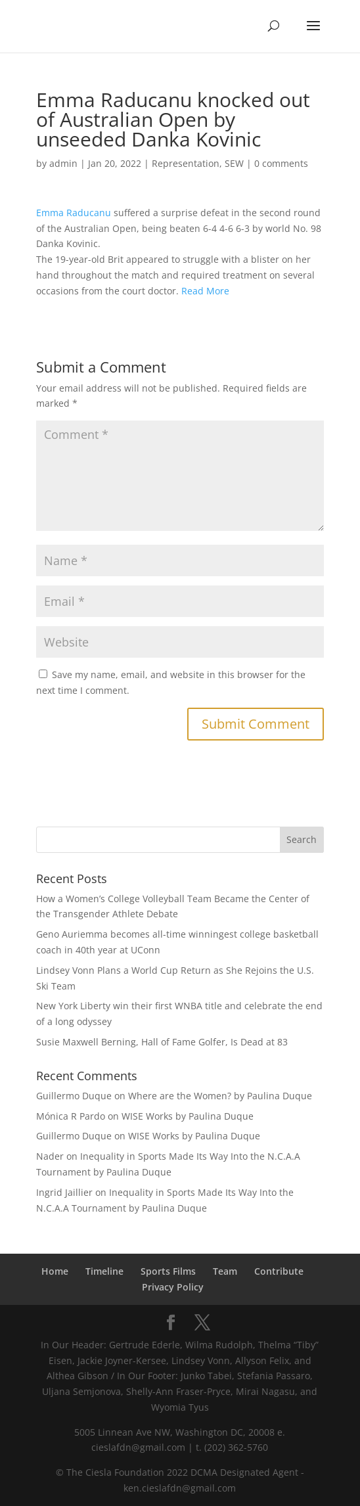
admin (63, 163)
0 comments (281, 163)
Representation (185, 163)
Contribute (279, 1271)
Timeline (104, 1271)
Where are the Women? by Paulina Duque (220, 1095)
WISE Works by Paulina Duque (188, 1116)
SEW (234, 163)
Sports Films (168, 1271)
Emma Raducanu (73, 212)
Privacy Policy (173, 1287)
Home (54, 1271)
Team (225, 1271)
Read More (205, 291)
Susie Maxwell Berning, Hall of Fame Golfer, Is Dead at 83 (162, 1042)
